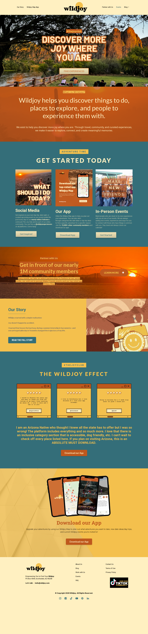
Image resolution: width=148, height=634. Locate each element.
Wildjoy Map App (33, 7)
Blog (125, 7)
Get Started (105, 235)
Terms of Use (110, 568)
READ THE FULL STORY (22, 340)
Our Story (20, 7)
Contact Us (109, 564)
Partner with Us (107, 7)
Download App (66, 235)
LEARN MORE (114, 272)
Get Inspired (25, 234)
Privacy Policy (111, 572)
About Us (79, 564)
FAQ (77, 580)
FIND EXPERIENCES (74, 71)
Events (118, 7)
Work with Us (80, 572)
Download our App (74, 453)
